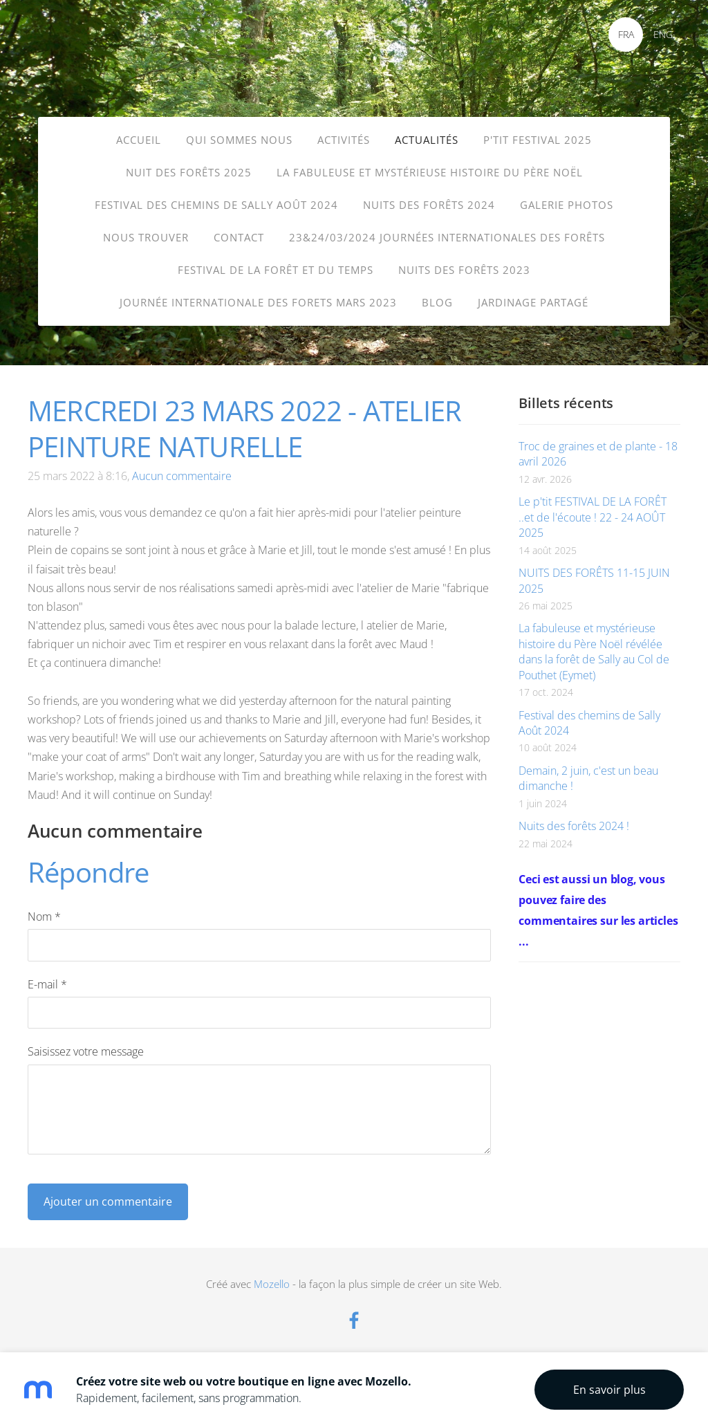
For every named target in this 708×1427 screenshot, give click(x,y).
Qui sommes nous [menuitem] (239, 140)
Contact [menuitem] (239, 237)
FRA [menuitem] (626, 34)
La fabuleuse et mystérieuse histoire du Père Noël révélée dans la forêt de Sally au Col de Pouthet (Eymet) (594, 643)
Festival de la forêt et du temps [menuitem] (275, 270)
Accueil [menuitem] (138, 140)
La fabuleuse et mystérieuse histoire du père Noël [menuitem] (430, 172)
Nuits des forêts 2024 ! (574, 817)
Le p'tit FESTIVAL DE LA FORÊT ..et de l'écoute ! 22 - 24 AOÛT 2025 (593, 509)
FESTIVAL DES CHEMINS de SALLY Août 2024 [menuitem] (216, 205)
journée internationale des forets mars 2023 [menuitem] (258, 302)
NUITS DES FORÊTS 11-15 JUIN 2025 (594, 572)
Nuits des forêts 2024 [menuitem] (429, 205)
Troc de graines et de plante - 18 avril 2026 (598, 445)
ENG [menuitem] (663, 34)
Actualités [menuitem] (426, 140)
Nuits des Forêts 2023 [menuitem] (464, 270)
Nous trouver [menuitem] (146, 237)
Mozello (272, 1275)
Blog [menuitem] (437, 302)
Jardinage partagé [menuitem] (533, 302)
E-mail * (47, 976)
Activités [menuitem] (343, 140)
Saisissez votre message (86, 1043)
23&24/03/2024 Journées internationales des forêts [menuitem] (447, 237)
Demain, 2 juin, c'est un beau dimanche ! (588, 770)
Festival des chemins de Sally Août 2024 (589, 714)
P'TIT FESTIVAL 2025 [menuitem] (537, 140)
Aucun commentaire (182, 467)
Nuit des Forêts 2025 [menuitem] (189, 172)
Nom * (44, 908)
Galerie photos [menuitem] (566, 205)
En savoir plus (609, 1389)
